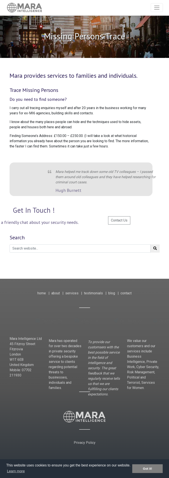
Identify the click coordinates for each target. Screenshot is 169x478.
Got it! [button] (147, 468)
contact (126, 290)
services (72, 290)
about (55, 290)
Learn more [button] (16, 471)
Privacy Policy (84, 443)
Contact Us (119, 225)
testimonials (93, 290)
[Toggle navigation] (157, 7)
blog (111, 290)
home (41, 290)
